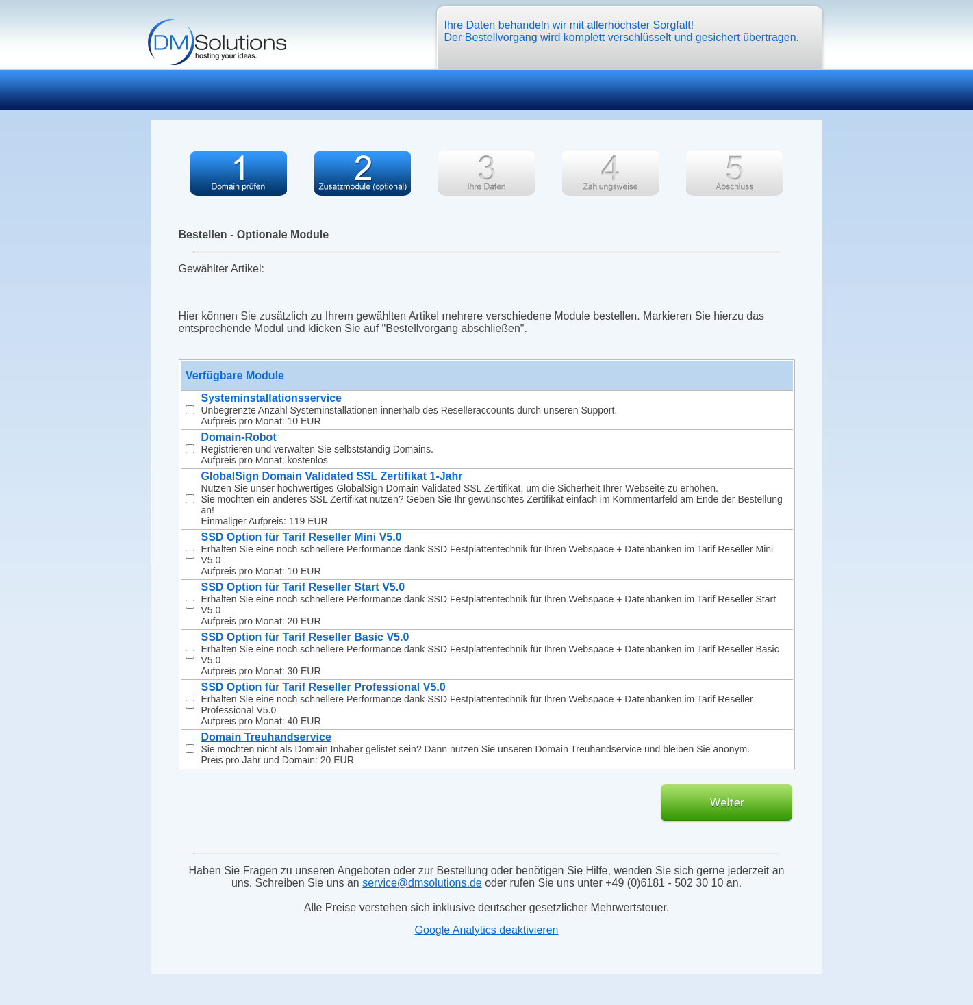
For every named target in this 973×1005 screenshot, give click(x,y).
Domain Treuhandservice (266, 737)
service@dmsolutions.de (422, 883)
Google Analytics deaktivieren (487, 930)
